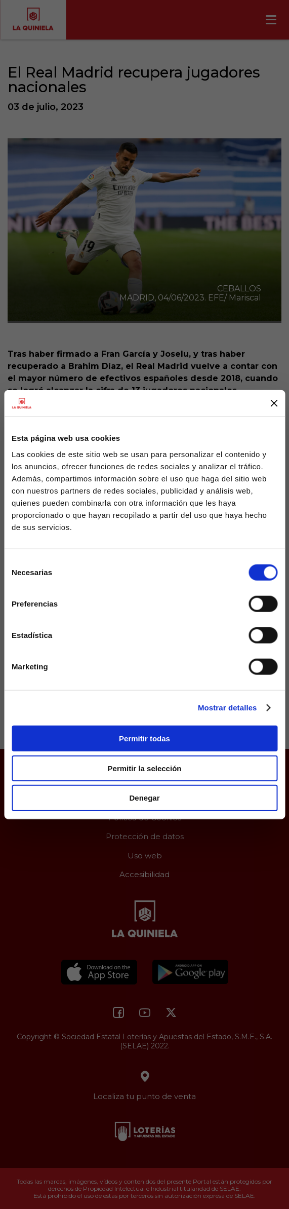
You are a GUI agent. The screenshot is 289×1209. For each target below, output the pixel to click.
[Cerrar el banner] (273, 403)
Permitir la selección (145, 768)
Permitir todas (144, 738)
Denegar (144, 798)
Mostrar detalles (227, 707)
